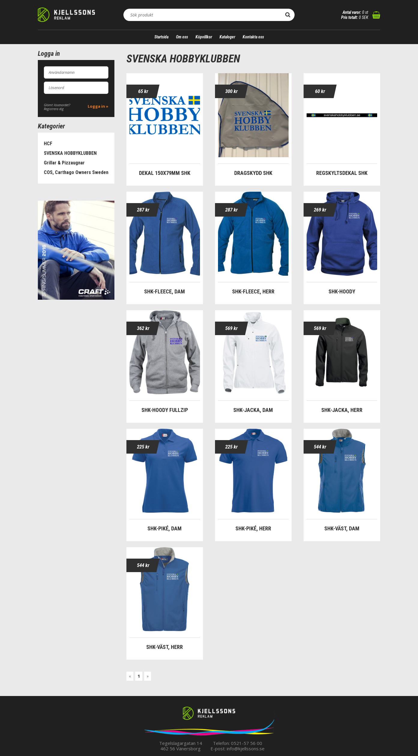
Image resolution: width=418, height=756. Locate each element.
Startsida (161, 36)
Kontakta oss (253, 36)
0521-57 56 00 (246, 743)
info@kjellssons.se (246, 749)
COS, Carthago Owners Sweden (76, 172)
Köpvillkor (203, 36)
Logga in (96, 106)
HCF (48, 143)
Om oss (182, 36)
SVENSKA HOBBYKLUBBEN (70, 153)
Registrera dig (54, 108)
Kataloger (227, 36)
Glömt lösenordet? (57, 105)
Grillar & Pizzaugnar (64, 163)
